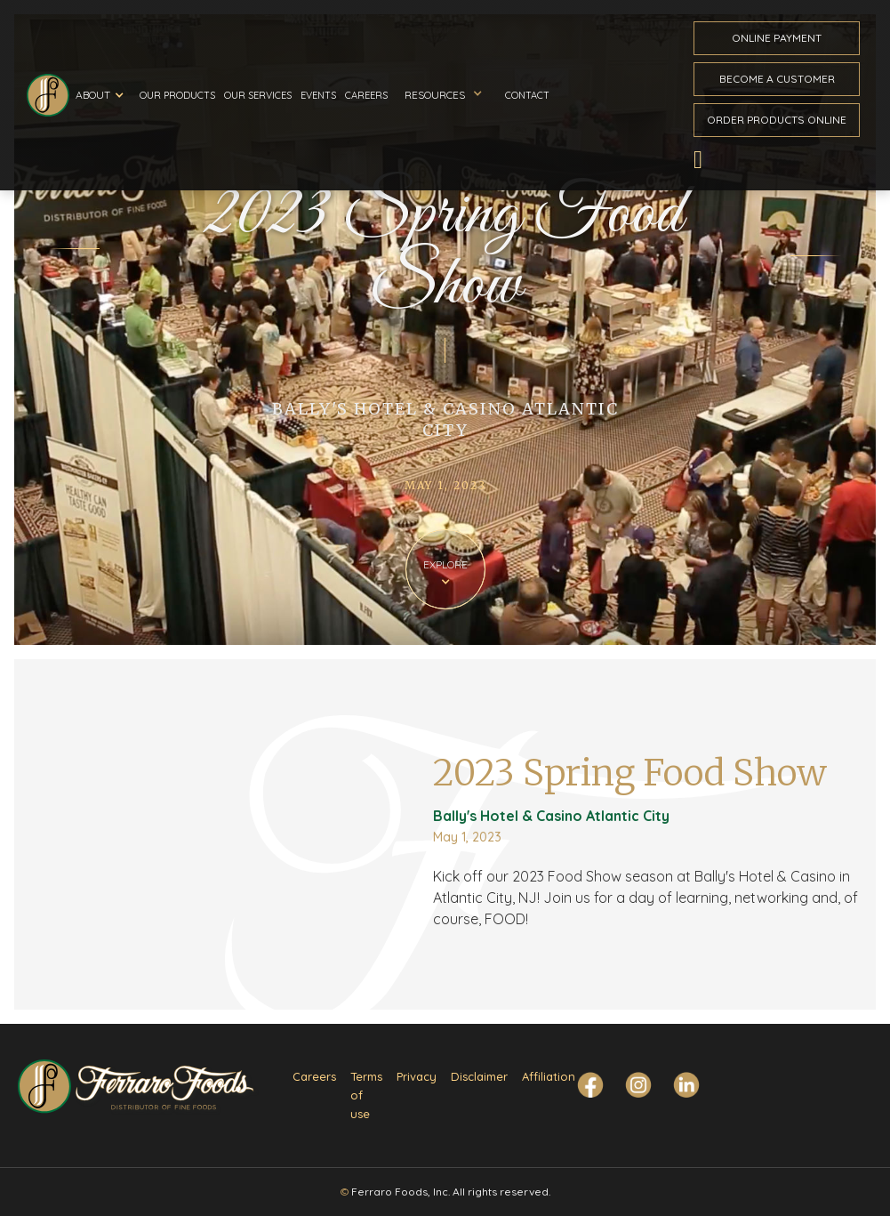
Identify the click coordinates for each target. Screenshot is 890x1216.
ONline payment (777, 37)
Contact (527, 95)
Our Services (258, 95)
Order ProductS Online (776, 119)
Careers (366, 95)
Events (318, 95)
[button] (102, 95)
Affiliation (548, 1076)
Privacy (417, 1076)
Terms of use (366, 1095)
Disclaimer (479, 1076)
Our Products (177, 95)
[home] (48, 95)
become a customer (777, 78)
